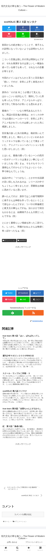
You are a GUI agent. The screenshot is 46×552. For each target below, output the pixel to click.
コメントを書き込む (23, 514)
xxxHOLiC (22, 240)
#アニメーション (9, 240)
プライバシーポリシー (34, 542)
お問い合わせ (12, 542)
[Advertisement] (23, 266)
